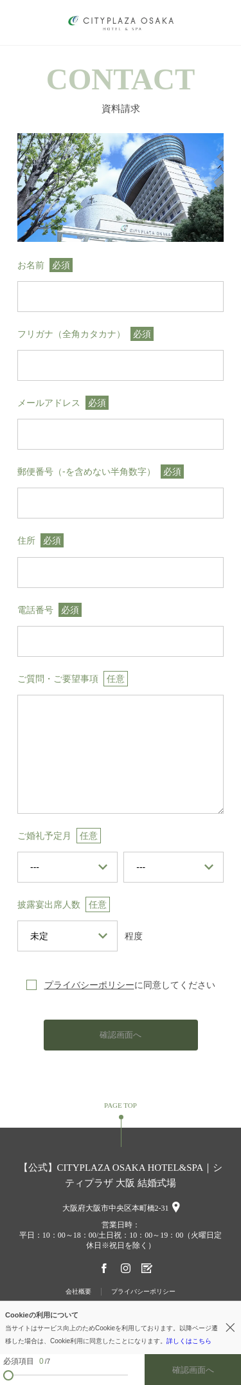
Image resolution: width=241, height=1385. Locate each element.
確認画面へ (120, 1035)
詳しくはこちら (188, 1340)
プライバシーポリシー (89, 985)
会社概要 (78, 1291)
